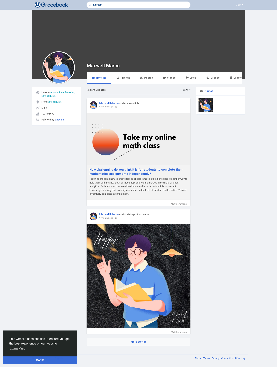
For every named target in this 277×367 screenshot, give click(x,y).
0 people (59, 119)
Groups (212, 77)
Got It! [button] (40, 360)
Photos (146, 77)
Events (236, 77)
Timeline (99, 77)
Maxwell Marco (103, 65)
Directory (240, 358)
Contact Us (227, 358)
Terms (207, 358)
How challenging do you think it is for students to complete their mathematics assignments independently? (136, 172)
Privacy (216, 358)
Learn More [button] (18, 348)
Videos (169, 77)
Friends (123, 77)
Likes (191, 77)
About (198, 358)
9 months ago (106, 106)
